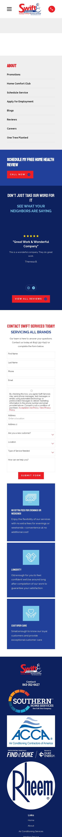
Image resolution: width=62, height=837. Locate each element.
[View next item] (33, 287)
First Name (13, 354)
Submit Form (31, 475)
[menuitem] (31, 74)
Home (31, 820)
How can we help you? (18, 460)
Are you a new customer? (19, 433)
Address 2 (12, 424)
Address (12, 415)
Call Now (20, 174)
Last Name (12, 363)
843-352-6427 (31, 685)
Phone (11, 371)
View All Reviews (31, 298)
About (31, 825)
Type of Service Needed (19, 451)
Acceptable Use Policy (29, 408)
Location (12, 442)
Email (10, 380)
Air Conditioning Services (31, 831)
